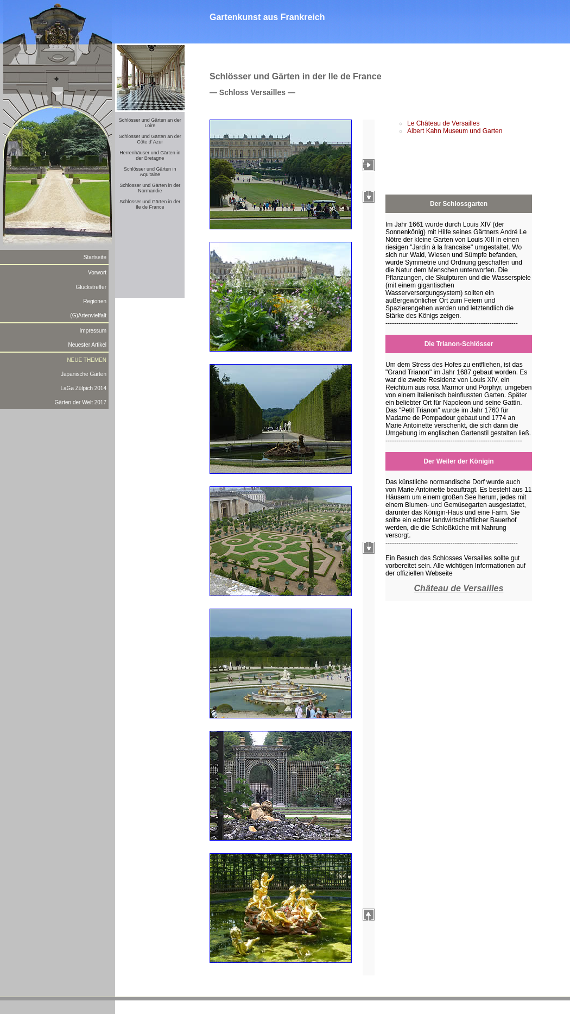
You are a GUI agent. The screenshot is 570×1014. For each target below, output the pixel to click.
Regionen (94, 301)
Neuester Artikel (87, 345)
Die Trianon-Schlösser (459, 344)
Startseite (95, 257)
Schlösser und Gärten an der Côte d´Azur (150, 139)
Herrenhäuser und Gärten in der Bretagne (149, 155)
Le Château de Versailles (443, 123)
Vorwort (97, 273)
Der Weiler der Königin (458, 461)
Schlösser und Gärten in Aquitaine (150, 171)
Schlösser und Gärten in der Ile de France (149, 204)
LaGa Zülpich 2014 (83, 388)
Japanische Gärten (83, 374)
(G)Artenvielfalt (88, 315)
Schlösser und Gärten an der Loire (150, 122)
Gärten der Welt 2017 (80, 402)
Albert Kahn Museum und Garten (454, 131)
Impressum (93, 331)
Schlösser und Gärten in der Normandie (149, 188)
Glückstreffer (91, 287)
